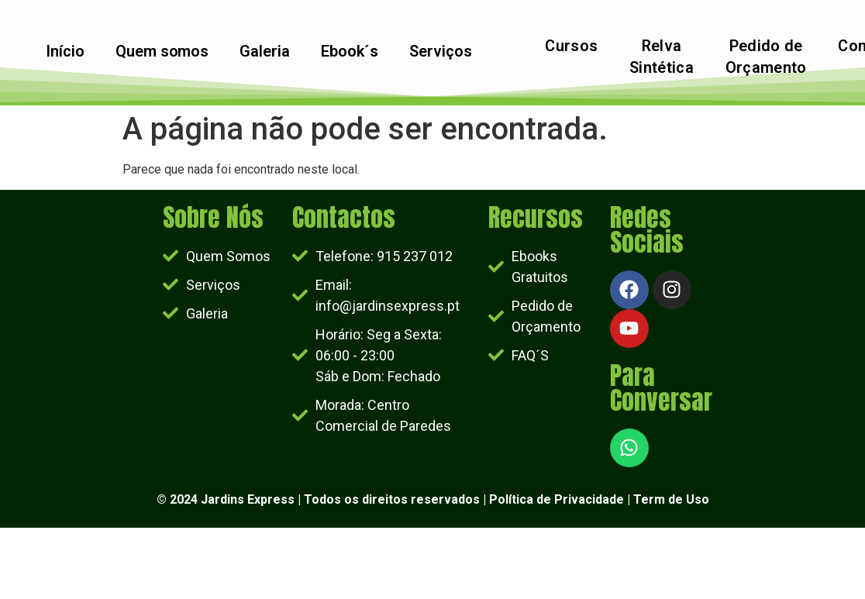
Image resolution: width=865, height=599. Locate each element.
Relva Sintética (661, 57)
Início (64, 52)
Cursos (571, 46)
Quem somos (161, 52)
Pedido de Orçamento (766, 57)
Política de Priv (533, 499)
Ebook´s (349, 52)
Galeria (265, 52)
